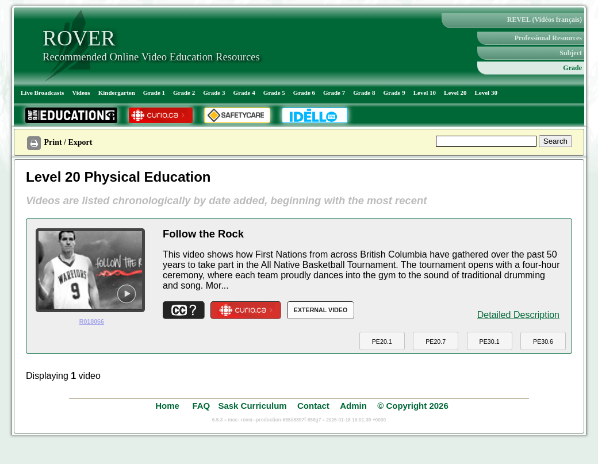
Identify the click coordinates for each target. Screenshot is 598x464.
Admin (353, 406)
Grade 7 (334, 92)
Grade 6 (304, 92)
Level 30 (486, 92)
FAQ (201, 406)
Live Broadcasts (42, 92)
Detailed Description (518, 315)
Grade (572, 68)
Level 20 (455, 92)
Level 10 (424, 92)
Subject (570, 53)
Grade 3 (214, 92)
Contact (313, 406)
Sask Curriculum (252, 406)
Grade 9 (394, 92)
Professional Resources (548, 38)
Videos (81, 92)
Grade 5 (274, 92)
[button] (382, 341)
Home (168, 406)
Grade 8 (364, 92)
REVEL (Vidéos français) (544, 20)
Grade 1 (154, 92)
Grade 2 (184, 92)
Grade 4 (244, 92)
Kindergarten (116, 92)
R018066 (91, 321)
